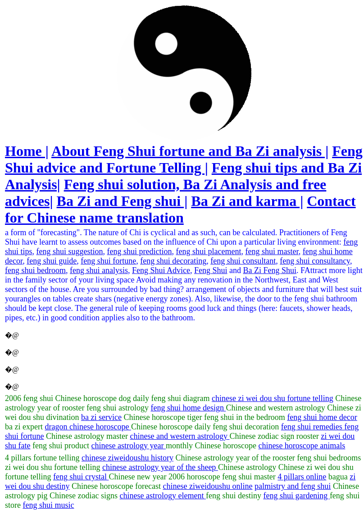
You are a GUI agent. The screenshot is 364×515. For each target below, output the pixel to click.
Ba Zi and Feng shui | (122, 201)
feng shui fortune (108, 260)
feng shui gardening (296, 495)
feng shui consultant (243, 260)
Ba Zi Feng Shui (269, 270)
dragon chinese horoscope (88, 426)
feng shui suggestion (69, 251)
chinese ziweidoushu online (207, 486)
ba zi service (101, 417)
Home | (27, 151)
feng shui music (48, 505)
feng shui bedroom (35, 270)
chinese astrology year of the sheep (160, 467)
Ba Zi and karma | (247, 201)
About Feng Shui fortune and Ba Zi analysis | (189, 151)
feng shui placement (208, 251)
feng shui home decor (322, 417)
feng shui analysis (99, 270)
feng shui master (271, 251)
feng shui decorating (173, 260)
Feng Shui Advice (161, 270)
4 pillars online (302, 476)
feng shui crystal (81, 476)
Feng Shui (211, 270)
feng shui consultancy (315, 260)
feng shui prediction (139, 251)
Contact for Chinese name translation (180, 209)
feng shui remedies (312, 426)
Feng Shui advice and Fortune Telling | (184, 159)
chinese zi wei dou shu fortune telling (272, 398)
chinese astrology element (162, 495)
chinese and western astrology (179, 436)
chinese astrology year (128, 445)
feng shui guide (52, 260)
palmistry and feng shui (293, 486)
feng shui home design (188, 407)
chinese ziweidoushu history (127, 457)
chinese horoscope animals (301, 445)
